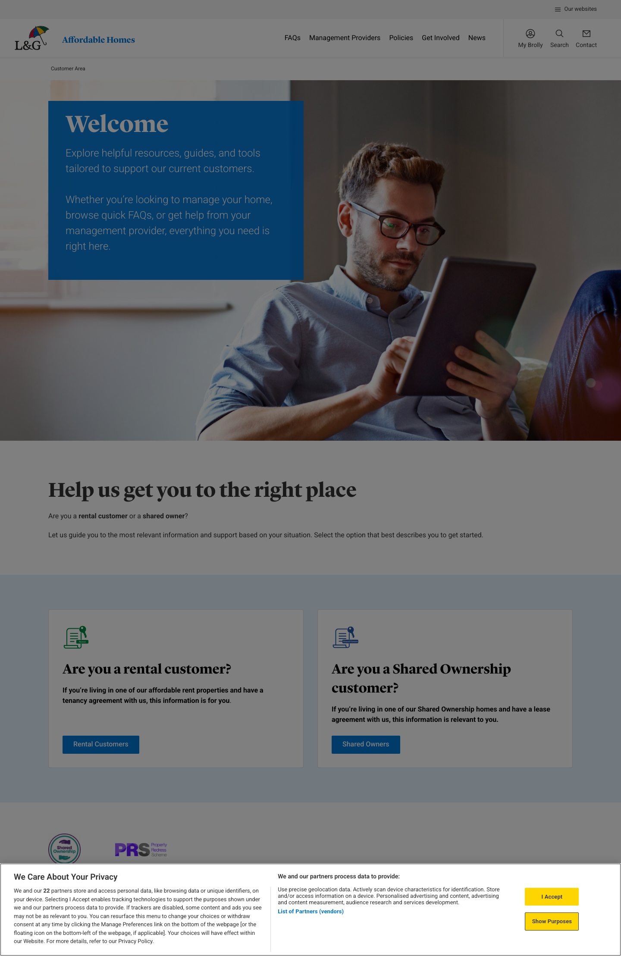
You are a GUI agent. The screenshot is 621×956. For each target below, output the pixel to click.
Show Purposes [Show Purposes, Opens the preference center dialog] (552, 921)
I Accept (551, 896)
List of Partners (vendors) (311, 911)
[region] (310, 909)
